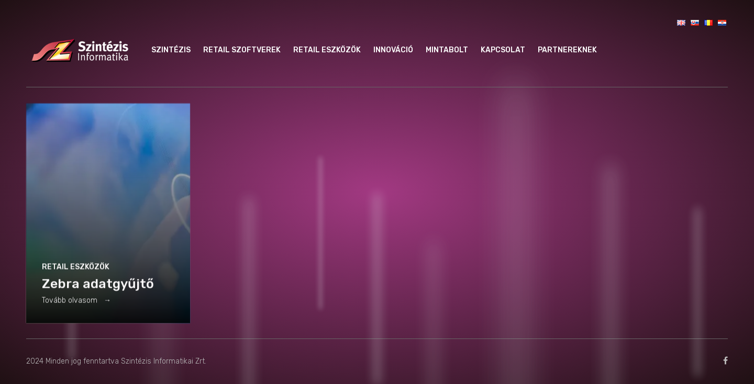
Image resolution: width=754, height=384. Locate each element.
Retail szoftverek (242, 50)
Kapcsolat (503, 50)
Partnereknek (567, 50)
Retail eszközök (327, 50)
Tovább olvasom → (76, 301)
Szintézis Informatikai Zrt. (163, 361)
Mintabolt (447, 50)
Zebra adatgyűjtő (98, 285)
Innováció (393, 50)
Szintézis (171, 50)
